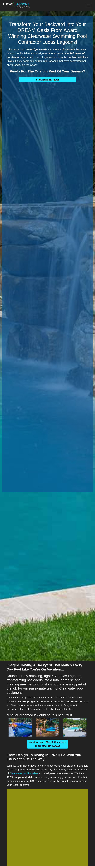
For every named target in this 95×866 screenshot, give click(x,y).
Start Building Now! (47, 79)
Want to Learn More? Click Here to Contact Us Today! (47, 744)
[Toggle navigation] (88, 5)
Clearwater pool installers (24, 773)
